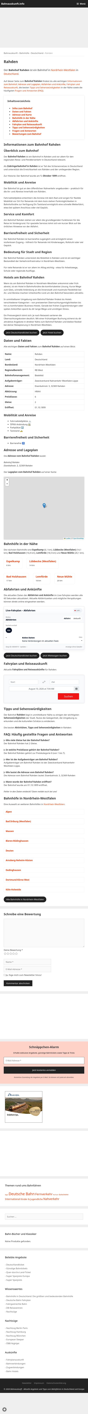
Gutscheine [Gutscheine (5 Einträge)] (63, 1194)
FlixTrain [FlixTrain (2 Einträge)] (55, 1195)
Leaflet (67, 538)
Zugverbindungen (15, 1367)
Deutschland (37, 53)
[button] (44, 505)
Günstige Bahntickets (16, 1268)
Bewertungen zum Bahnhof (26, 134)
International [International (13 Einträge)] (12, 1199)
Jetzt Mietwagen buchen (55, 655)
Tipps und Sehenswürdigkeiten (45, 87)
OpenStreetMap (78, 538)
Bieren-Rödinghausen (17, 840)
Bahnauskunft (11, 53)
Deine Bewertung (13, 950)
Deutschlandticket (15, 1264)
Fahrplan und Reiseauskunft (27, 124)
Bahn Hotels (12, 1371)
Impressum (39, 1383)
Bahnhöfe (24, 53)
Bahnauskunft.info (12, 3)
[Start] (23, 682)
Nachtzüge (11, 1311)
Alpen (9, 811)
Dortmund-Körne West (17, 879)
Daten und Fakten (21, 111)
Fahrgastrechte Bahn (16, 1303)
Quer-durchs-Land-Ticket (18, 1272)
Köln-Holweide (13, 889)
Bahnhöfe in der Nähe (23, 118)
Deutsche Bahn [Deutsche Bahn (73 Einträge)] (22, 1193)
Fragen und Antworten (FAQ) (29, 90)
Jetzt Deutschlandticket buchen (21, 332)
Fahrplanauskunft (15, 1359)
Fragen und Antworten (24, 130)
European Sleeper (15, 1339)
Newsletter (26, 1383)
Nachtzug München (16, 1335)
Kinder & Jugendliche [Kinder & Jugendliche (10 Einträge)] (32, 1199)
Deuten (9, 850)
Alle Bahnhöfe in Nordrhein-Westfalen (25, 899)
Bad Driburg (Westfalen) (18, 821)
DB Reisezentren (14, 1307)
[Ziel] (64, 682)
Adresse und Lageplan (29, 84)
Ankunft (77, 618)
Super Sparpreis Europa (18, 1276)
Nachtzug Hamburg (16, 1331)
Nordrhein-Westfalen (63, 70)
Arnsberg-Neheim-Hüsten (19, 860)
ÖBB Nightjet (12, 1343)
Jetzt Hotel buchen (52, 332)
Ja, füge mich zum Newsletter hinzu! (22, 975)
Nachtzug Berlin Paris (17, 1328)
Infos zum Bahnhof (22, 108)
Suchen (68, 696)
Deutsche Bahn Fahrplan (18, 1300)
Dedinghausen (13, 870)
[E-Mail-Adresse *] (44, 1060)
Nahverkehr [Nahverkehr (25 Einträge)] (51, 1199)
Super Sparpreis (14, 1279)
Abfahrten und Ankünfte (53, 84)
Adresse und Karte (22, 114)
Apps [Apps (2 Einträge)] (6, 1195)
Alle (8, 630)
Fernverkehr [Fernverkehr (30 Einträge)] (44, 1194)
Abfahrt (67, 618)
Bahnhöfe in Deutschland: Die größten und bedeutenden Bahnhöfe (39, 1296)
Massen (10, 831)
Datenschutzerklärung (56, 1383)
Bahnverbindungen (15, 1363)
